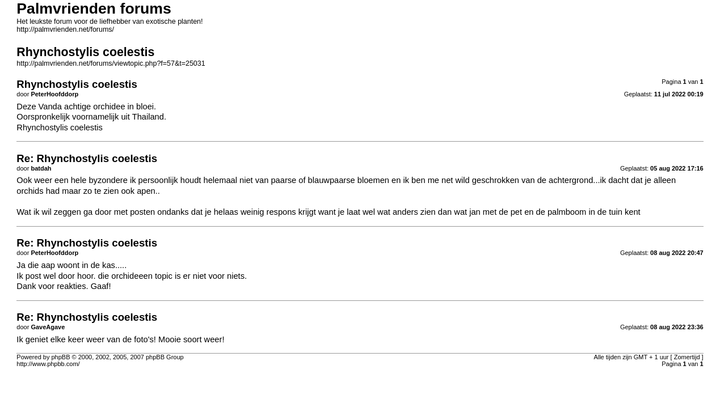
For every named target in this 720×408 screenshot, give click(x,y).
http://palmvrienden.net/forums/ (65, 29)
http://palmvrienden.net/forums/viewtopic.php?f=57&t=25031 (110, 63)
